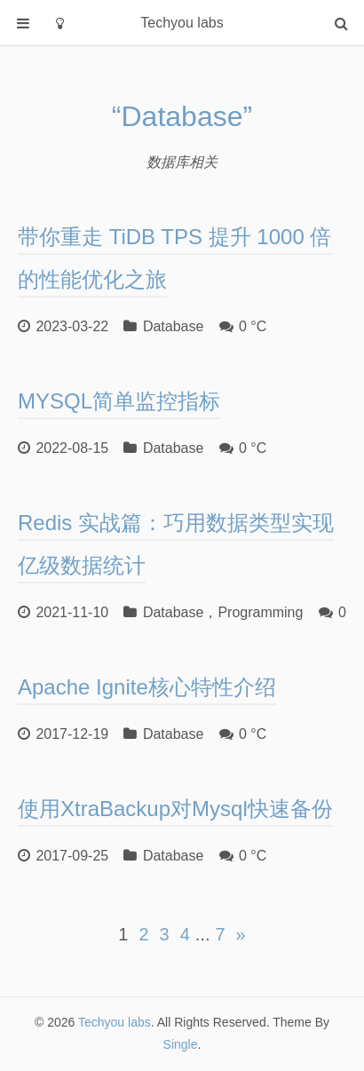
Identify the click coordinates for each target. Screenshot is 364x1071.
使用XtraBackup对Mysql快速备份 (175, 809)
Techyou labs (114, 1022)
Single (180, 1044)
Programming (260, 612)
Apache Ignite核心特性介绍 (147, 687)
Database (173, 326)
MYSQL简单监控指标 (119, 401)
